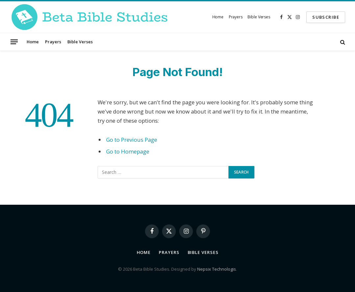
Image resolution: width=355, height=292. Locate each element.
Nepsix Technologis (216, 269)
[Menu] (14, 41)
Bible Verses (259, 17)
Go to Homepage (127, 151)
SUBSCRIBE (325, 17)
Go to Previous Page (131, 139)
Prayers (236, 17)
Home (218, 17)
